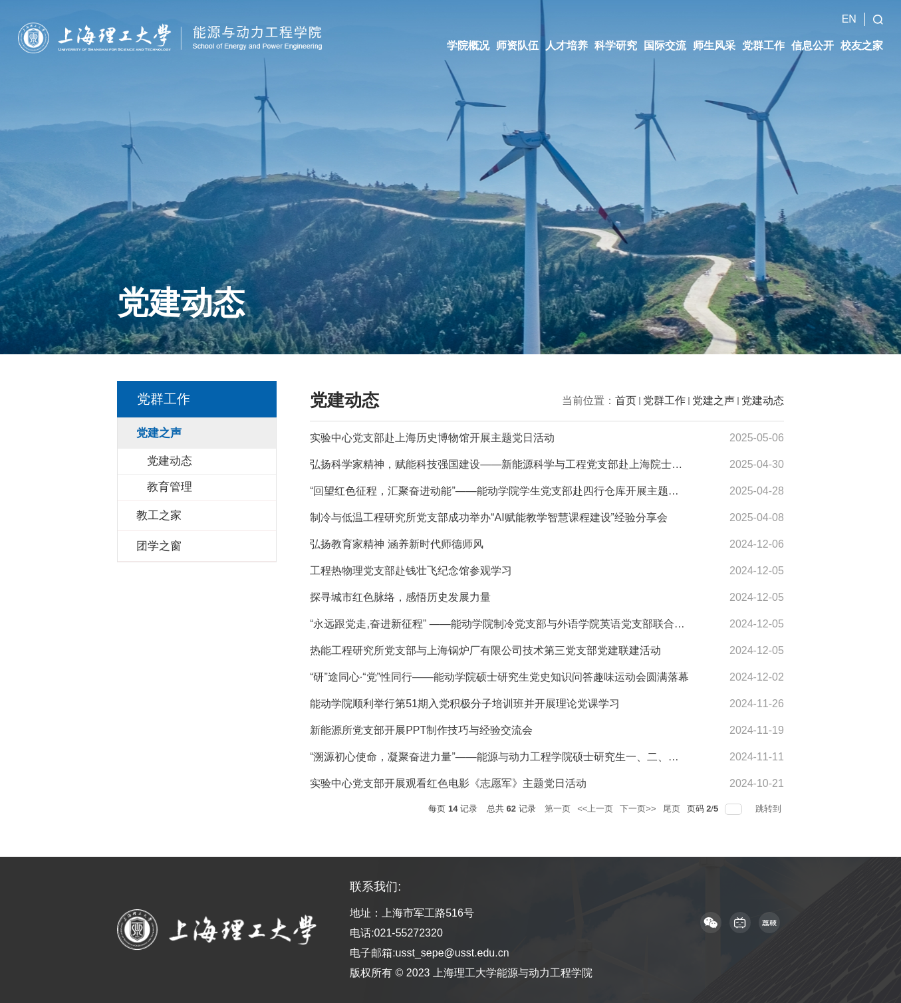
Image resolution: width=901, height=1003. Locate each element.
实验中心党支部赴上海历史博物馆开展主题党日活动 (432, 437)
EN (849, 7)
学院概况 (468, 33)
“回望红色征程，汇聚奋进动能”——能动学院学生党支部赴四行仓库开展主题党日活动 (510, 491)
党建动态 (762, 400)
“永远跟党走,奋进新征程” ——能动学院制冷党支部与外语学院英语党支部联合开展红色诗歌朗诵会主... (549, 623)
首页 (625, 400)
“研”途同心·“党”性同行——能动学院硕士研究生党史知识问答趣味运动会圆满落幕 (499, 677)
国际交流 (665, 33)
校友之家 (861, 33)
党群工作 (763, 33)
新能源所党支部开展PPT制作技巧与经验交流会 (421, 730)
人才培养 (566, 33)
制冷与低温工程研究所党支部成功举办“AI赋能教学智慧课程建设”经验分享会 (489, 517)
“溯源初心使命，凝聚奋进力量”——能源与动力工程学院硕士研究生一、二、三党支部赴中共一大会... (546, 756)
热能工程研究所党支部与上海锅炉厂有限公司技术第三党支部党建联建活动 (485, 650)
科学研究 (615, 33)
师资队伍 (517, 33)
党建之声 (713, 400)
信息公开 (812, 33)
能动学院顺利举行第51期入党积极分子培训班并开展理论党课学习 (465, 703)
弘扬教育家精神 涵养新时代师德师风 (396, 544)
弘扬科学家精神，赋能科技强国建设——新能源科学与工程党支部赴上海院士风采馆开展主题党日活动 (549, 464)
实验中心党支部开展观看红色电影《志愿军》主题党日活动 (448, 783)
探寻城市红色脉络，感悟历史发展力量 (400, 597)
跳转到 (769, 809)
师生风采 (714, 33)
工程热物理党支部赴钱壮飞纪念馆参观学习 (411, 570)
